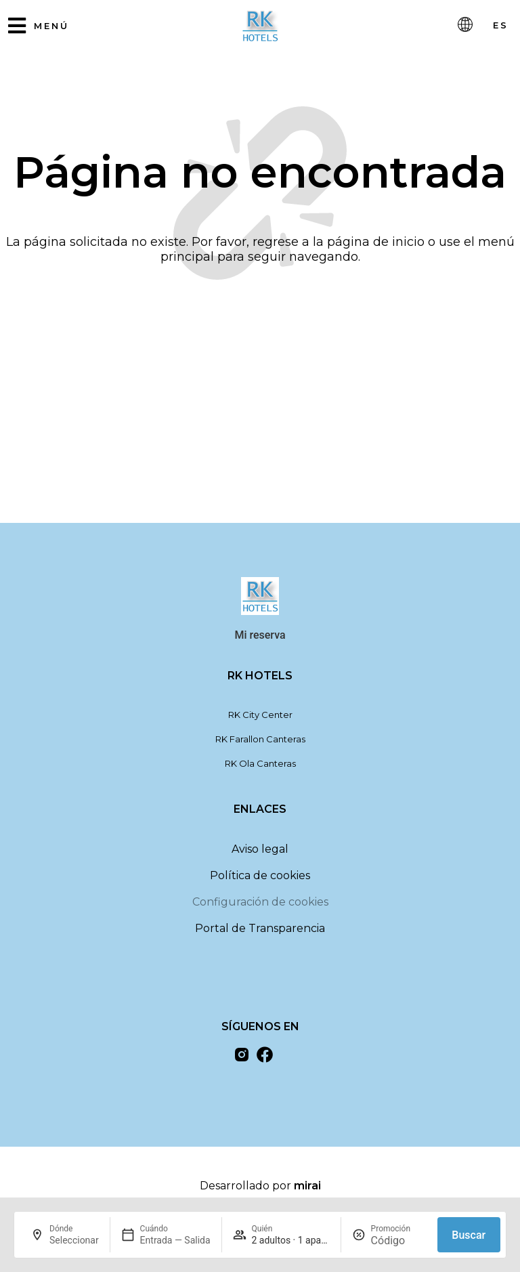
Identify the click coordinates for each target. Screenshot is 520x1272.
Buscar (468, 1235)
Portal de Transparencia (260, 933)
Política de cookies (260, 880)
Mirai (307, 1191)
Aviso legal (260, 854)
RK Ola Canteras (260, 768)
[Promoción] (399, 1240)
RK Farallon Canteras (260, 744)
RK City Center (260, 720)
